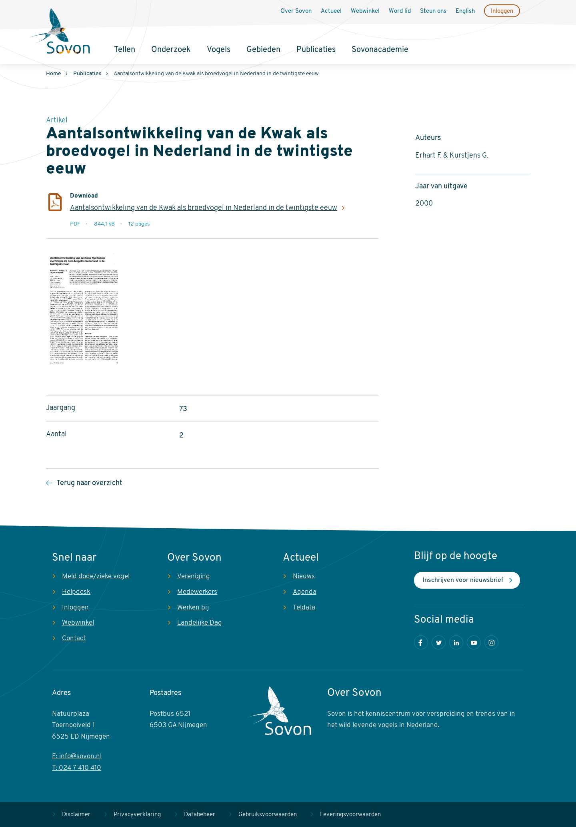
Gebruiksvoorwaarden (267, 815)
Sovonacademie (380, 50)
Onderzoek (171, 50)
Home (53, 74)
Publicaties (316, 50)
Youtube (474, 642)
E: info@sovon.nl (77, 756)
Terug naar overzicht (89, 483)
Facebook (421, 642)
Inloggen (502, 11)
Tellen (124, 50)
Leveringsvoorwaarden (350, 815)
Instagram (491, 642)
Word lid (400, 11)
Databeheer (199, 815)
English (465, 11)
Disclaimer (76, 815)
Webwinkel (365, 11)
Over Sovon (296, 11)
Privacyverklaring (137, 815)
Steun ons (433, 11)
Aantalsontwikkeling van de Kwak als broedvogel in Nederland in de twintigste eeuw (203, 208)
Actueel (331, 11)
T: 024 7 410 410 (76, 768)
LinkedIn (456, 642)
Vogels (218, 50)
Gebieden (263, 50)
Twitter (439, 642)
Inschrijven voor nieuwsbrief (462, 580)
